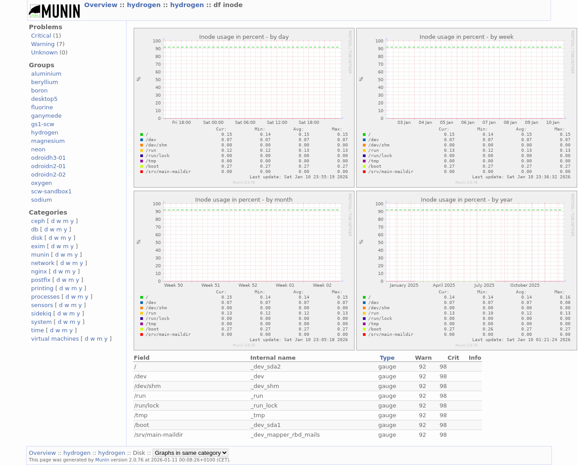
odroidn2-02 (48, 174)
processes (45, 296)
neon (38, 149)
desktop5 (44, 99)
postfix (40, 280)
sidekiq (41, 313)
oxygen (41, 183)
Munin (102, 459)
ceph (38, 221)
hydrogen (145, 4)
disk (36, 237)
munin (40, 254)
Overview (101, 4)
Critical (41, 35)
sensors (42, 305)
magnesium (48, 141)
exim (38, 246)
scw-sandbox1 (51, 191)
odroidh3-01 (48, 157)
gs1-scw (42, 124)
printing (42, 288)
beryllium (44, 82)
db (34, 229)
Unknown (44, 52)
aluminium (46, 73)
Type (387, 357)
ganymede (46, 115)
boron (39, 90)
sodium (41, 199)
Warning (42, 44)
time (37, 330)
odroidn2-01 (48, 166)
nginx (39, 271)
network (42, 263)
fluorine (42, 107)
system (41, 322)
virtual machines (55, 338)
